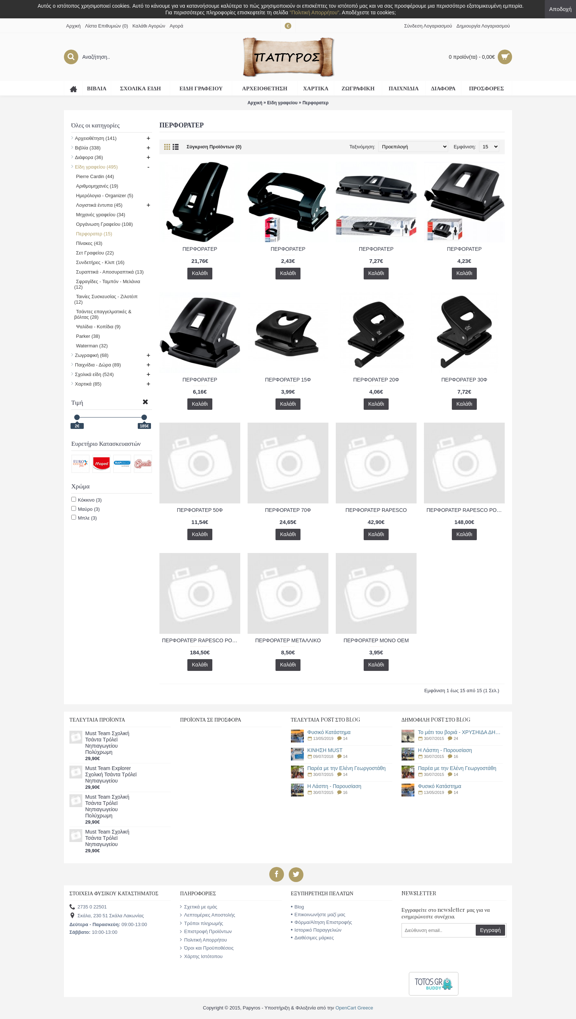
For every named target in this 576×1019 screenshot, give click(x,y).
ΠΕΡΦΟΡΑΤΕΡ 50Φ (200, 510)
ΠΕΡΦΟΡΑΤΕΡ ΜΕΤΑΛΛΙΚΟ (288, 640)
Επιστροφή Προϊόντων (206, 932)
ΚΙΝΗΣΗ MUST (325, 750)
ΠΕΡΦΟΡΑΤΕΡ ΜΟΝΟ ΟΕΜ (376, 640)
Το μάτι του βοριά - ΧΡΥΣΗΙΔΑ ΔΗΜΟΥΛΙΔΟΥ (460, 732)
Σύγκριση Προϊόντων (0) (214, 146)
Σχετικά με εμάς (198, 907)
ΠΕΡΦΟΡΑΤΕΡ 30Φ (464, 380)
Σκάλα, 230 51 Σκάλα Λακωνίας (106, 916)
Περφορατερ (315, 102)
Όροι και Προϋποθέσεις (207, 948)
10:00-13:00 (93, 932)
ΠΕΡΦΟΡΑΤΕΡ (200, 249)
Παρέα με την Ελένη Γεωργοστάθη (346, 768)
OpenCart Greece (354, 1008)
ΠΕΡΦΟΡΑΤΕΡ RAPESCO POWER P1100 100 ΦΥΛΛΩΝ (465, 510)
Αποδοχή (560, 9)
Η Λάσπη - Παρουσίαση (334, 786)
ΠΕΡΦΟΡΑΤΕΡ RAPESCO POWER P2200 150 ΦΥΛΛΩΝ (201, 640)
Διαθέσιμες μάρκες (312, 937)
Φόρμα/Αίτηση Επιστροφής (321, 922)
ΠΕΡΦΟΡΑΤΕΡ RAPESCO (376, 510)
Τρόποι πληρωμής (201, 923)
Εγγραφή (490, 930)
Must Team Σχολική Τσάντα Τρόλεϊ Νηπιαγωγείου (107, 838)
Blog (297, 907)
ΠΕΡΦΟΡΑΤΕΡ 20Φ (376, 380)
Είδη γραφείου (282, 102)
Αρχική (255, 102)
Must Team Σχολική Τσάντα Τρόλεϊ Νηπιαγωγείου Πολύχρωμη (107, 742)
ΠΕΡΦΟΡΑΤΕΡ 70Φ (288, 510)
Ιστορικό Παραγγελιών (316, 930)
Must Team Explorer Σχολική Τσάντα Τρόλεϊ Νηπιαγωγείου (111, 774)
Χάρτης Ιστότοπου (201, 957)
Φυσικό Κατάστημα (329, 732)
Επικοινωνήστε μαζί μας (318, 914)
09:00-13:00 (108, 924)
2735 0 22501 (88, 907)
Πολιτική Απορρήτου (203, 940)
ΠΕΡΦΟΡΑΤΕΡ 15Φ (288, 380)
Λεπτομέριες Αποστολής (207, 915)
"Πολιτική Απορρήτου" (314, 12)
